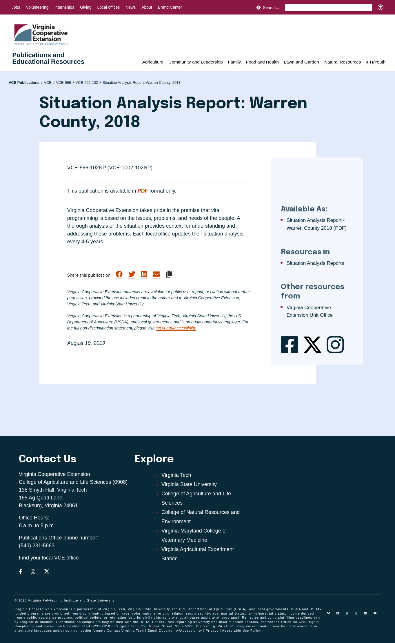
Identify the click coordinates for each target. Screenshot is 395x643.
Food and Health (262, 61)
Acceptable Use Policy (241, 630)
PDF (143, 191)
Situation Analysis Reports (315, 263)
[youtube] (377, 615)
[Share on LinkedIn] (144, 274)
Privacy (212, 630)
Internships (64, 7)
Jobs (16, 7)
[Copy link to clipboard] (169, 274)
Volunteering (37, 7)
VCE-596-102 (88, 82)
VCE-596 (65, 82)
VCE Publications (25, 82)
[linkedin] (367, 615)
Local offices (108, 7)
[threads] (349, 615)
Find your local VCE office (49, 558)
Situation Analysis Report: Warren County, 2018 (142, 82)
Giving (86, 7)
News (130, 7)
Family (234, 61)
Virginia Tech (176, 475)
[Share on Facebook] (119, 274)
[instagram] (358, 615)
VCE (49, 82)
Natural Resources (342, 61)
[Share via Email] (156, 274)
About (146, 7)
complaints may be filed (102, 622)
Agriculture (152, 61)
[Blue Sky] (330, 615)
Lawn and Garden (301, 61)
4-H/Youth (375, 61)
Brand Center (170, 7)
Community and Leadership (196, 61)
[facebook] (339, 615)
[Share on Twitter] (131, 274)
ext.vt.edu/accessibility (176, 328)
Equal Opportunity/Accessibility (175, 630)
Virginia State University (189, 484)
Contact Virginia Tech (125, 630)
